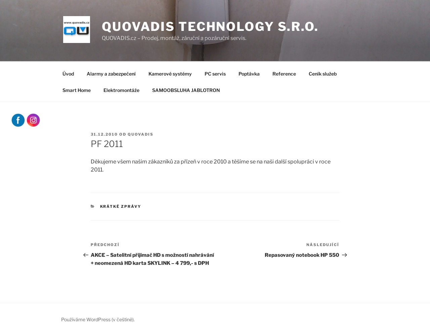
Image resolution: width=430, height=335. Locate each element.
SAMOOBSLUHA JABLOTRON (186, 90)
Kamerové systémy (170, 74)
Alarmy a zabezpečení (111, 74)
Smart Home (76, 90)
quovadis (141, 134)
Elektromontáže (121, 90)
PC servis (215, 74)
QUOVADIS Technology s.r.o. (210, 26)
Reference (284, 74)
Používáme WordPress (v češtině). (98, 319)
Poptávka (249, 74)
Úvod (68, 74)
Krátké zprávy (120, 206)
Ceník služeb (323, 74)
